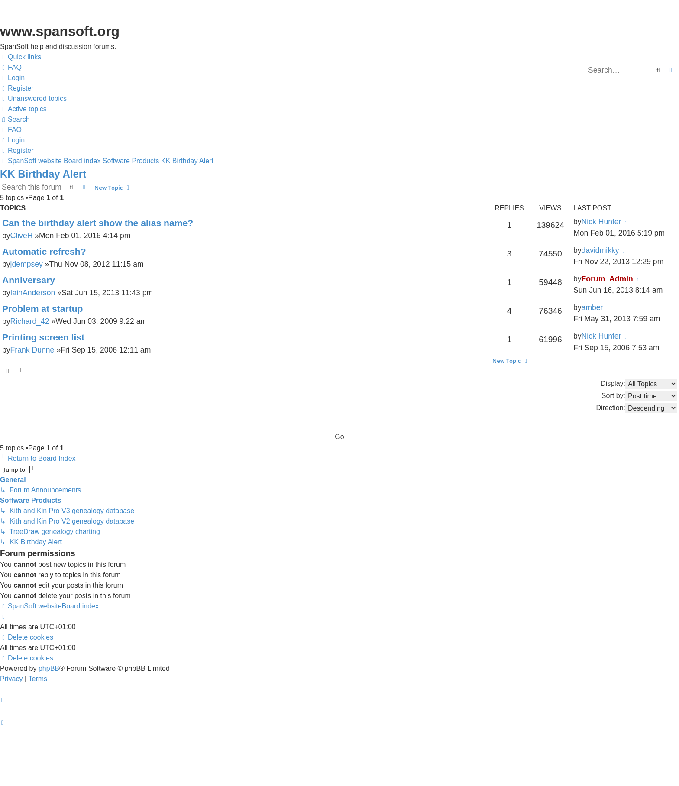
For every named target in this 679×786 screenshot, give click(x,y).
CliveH (21, 235)
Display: (639, 384)
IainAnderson (32, 292)
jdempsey (26, 264)
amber (592, 307)
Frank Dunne (32, 350)
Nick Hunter (601, 221)
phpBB (49, 668)
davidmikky (600, 250)
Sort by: (639, 396)
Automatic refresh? (44, 251)
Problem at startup (42, 309)
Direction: (636, 408)
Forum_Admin (607, 279)
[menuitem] (11, 67)
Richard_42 (29, 321)
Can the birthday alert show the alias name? (97, 223)
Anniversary (28, 280)
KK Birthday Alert (43, 174)
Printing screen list (43, 337)
